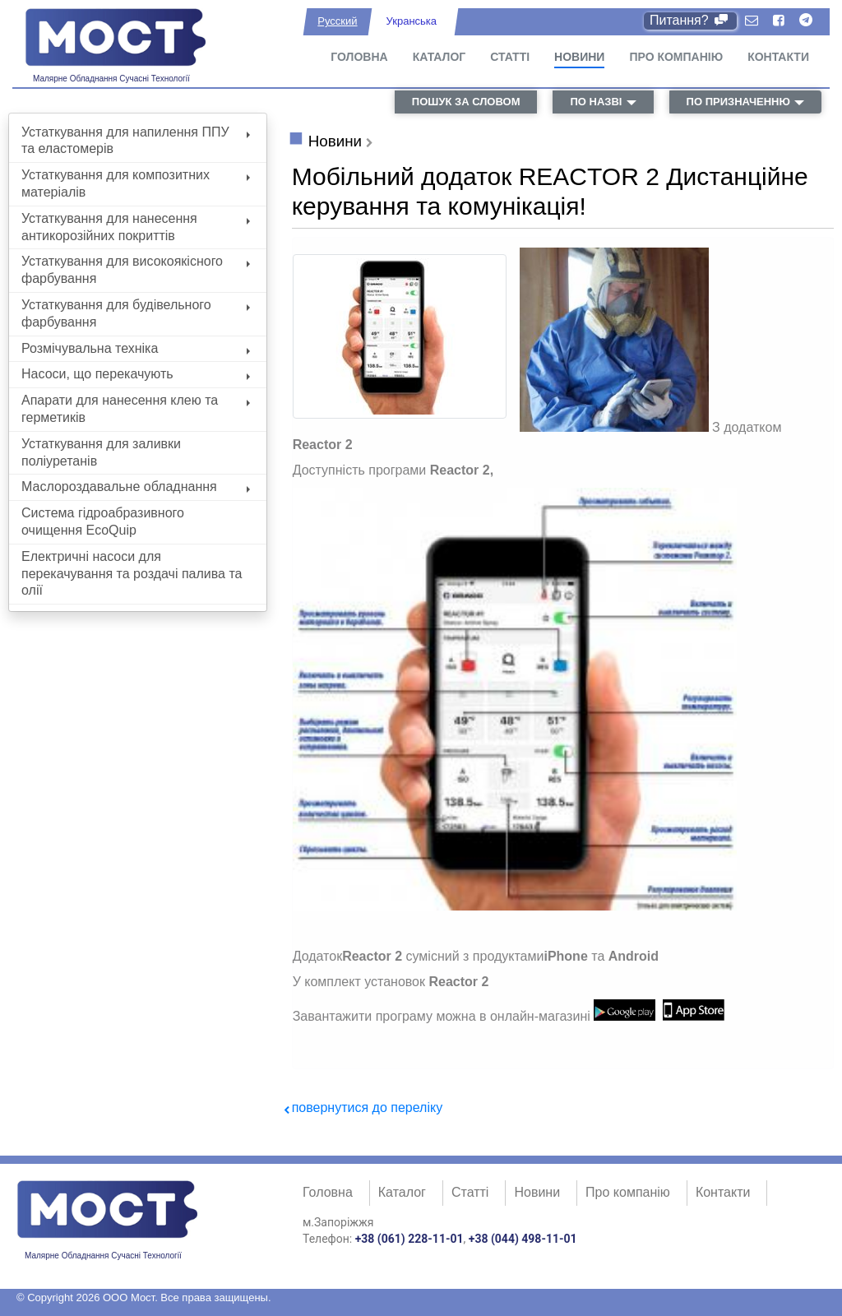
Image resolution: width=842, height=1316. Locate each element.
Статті (510, 56)
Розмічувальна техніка (135, 348)
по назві (596, 101)
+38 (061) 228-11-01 (409, 1238)
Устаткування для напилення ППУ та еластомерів (135, 140)
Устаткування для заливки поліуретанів (101, 452)
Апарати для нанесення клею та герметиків (135, 408)
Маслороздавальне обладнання (135, 487)
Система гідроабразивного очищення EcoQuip (102, 521)
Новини (579, 56)
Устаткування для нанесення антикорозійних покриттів (135, 227)
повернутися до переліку (367, 1107)
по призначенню (738, 101)
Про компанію (676, 56)
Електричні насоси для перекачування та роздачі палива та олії (131, 573)
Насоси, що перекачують (135, 374)
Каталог (439, 56)
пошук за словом (466, 101)
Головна (359, 56)
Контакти (778, 56)
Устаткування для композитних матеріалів (135, 183)
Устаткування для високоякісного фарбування (135, 269)
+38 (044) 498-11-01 (523, 1238)
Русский (337, 21)
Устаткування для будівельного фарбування (135, 313)
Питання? (690, 20)
